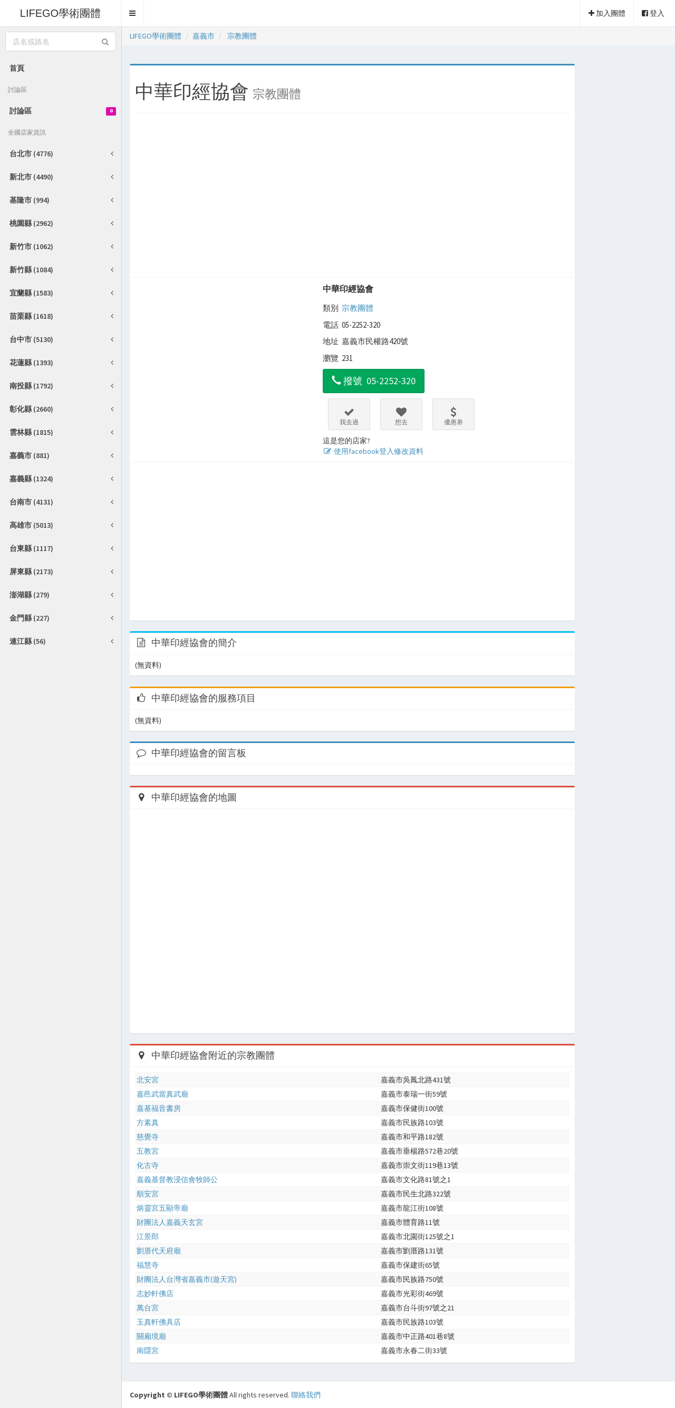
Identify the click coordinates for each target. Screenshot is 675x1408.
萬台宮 (148, 1307)
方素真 (148, 1122)
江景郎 (148, 1236)
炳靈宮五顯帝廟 (162, 1208)
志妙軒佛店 (155, 1293)
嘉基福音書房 (159, 1108)
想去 (401, 416)
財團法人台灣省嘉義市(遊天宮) (187, 1279)
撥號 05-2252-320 (374, 381)
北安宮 (148, 1079)
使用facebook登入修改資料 (373, 451)
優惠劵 (453, 416)
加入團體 (607, 13)
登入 (653, 13)
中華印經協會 (348, 288)
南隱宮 (148, 1350)
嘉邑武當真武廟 (162, 1094)
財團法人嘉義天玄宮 (170, 1222)
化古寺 (148, 1165)
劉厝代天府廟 (159, 1250)
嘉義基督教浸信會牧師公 (177, 1179)
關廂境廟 (151, 1336)
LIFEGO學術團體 (60, 13)
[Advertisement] (352, 198)
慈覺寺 (148, 1136)
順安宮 (148, 1193)
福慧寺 (148, 1265)
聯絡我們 (306, 1395)
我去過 (349, 416)
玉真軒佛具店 (159, 1322)
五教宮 (148, 1151)
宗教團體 (357, 308)
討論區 (62, 111)
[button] (132, 13)
